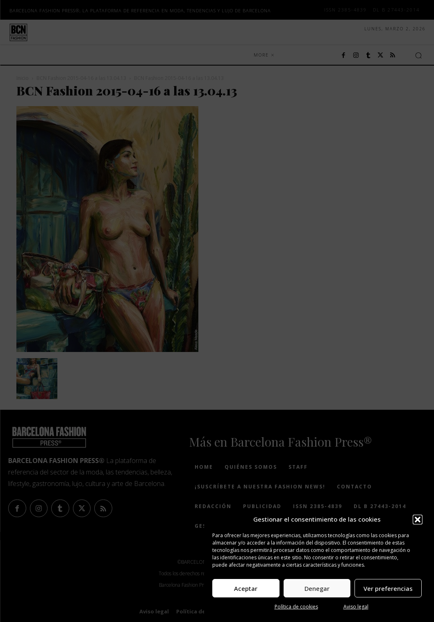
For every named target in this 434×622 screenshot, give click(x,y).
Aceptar (245, 588)
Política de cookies (296, 606)
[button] (418, 519)
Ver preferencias (388, 588)
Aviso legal (355, 606)
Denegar (316, 588)
